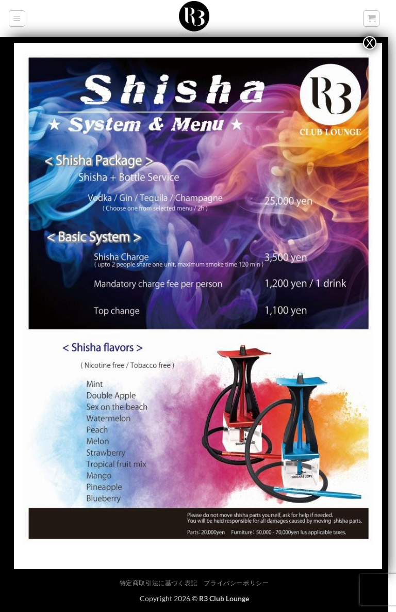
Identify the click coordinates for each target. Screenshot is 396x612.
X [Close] (370, 43)
